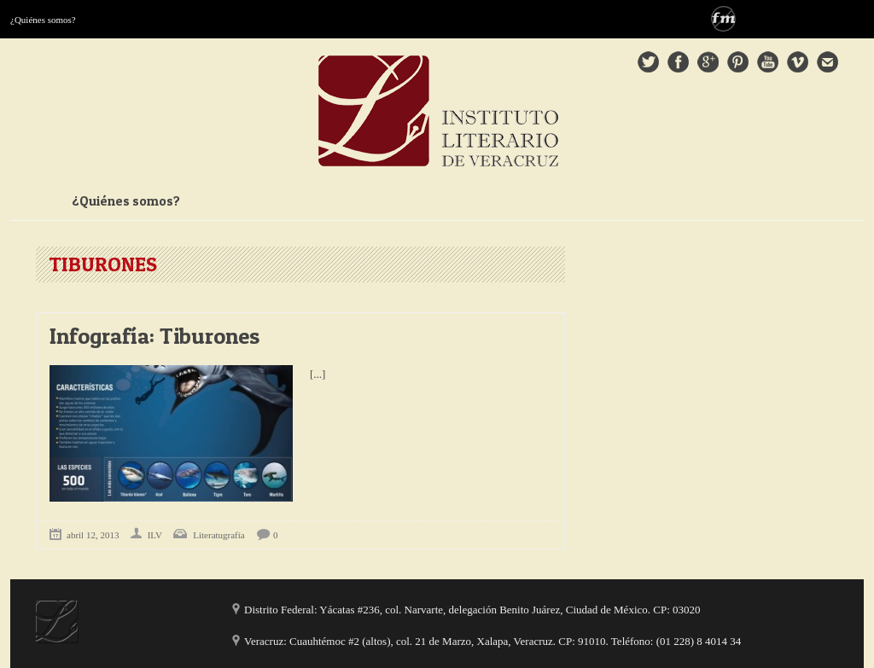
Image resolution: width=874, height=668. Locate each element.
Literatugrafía (218, 535)
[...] (317, 374)
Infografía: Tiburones (154, 335)
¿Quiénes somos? (43, 20)
